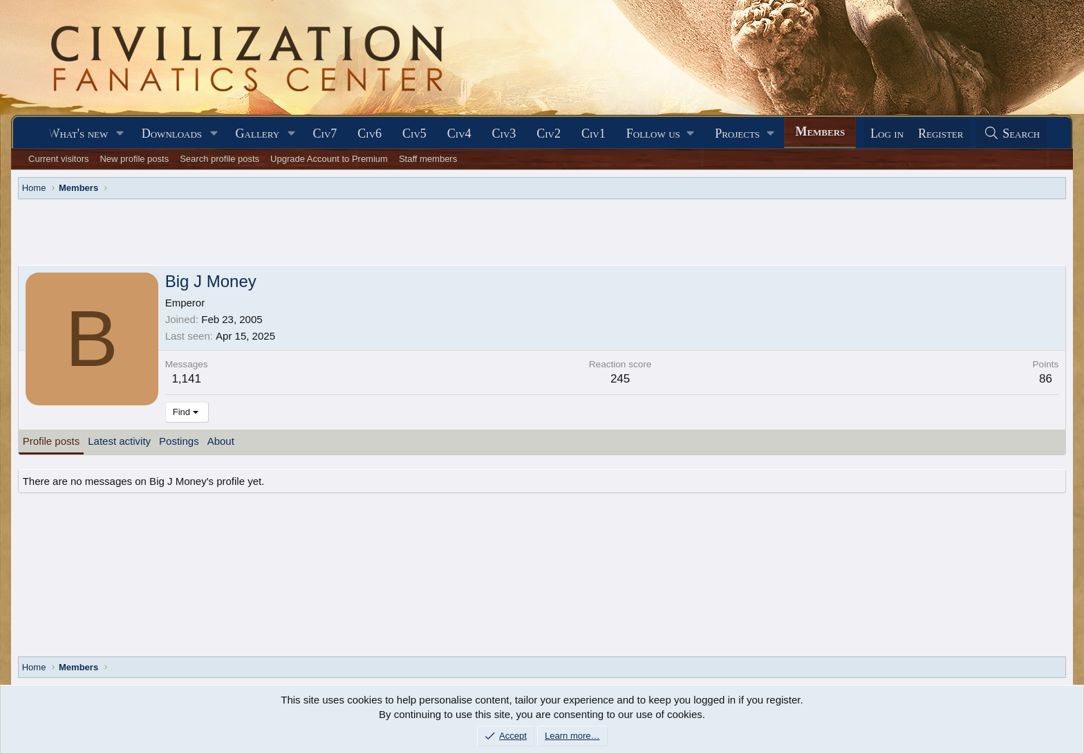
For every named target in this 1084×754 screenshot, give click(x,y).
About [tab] (220, 441)
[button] (120, 134)
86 (1045, 378)
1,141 (186, 378)
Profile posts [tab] (51, 441)
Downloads (172, 133)
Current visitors (58, 159)
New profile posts (134, 159)
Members (820, 131)
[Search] (1011, 134)
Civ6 (369, 133)
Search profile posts (219, 159)
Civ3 (504, 133)
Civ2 (548, 133)
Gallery (258, 133)
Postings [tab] (179, 441)
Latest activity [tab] (119, 441)
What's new (78, 133)
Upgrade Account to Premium (329, 159)
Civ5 (414, 133)
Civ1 (593, 133)
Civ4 (459, 133)
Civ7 (325, 133)
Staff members (428, 159)
